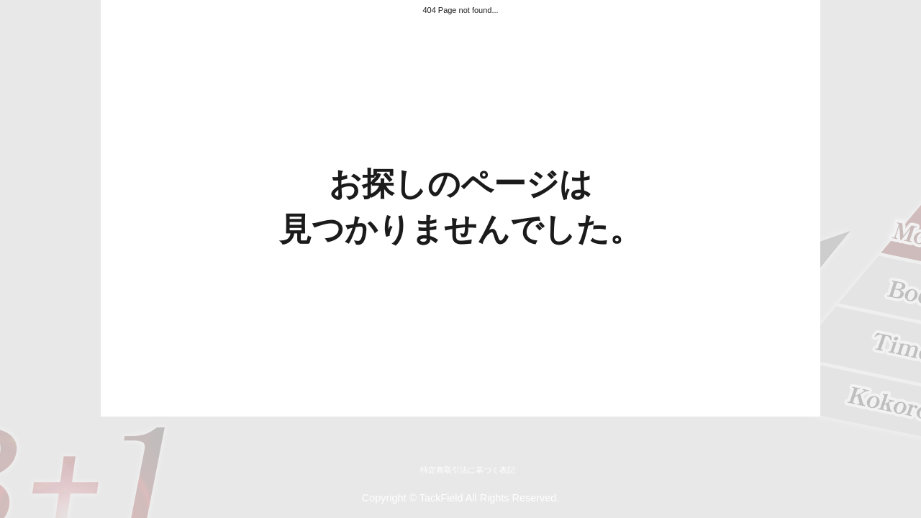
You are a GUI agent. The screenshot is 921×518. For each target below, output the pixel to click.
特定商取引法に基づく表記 (467, 469)
